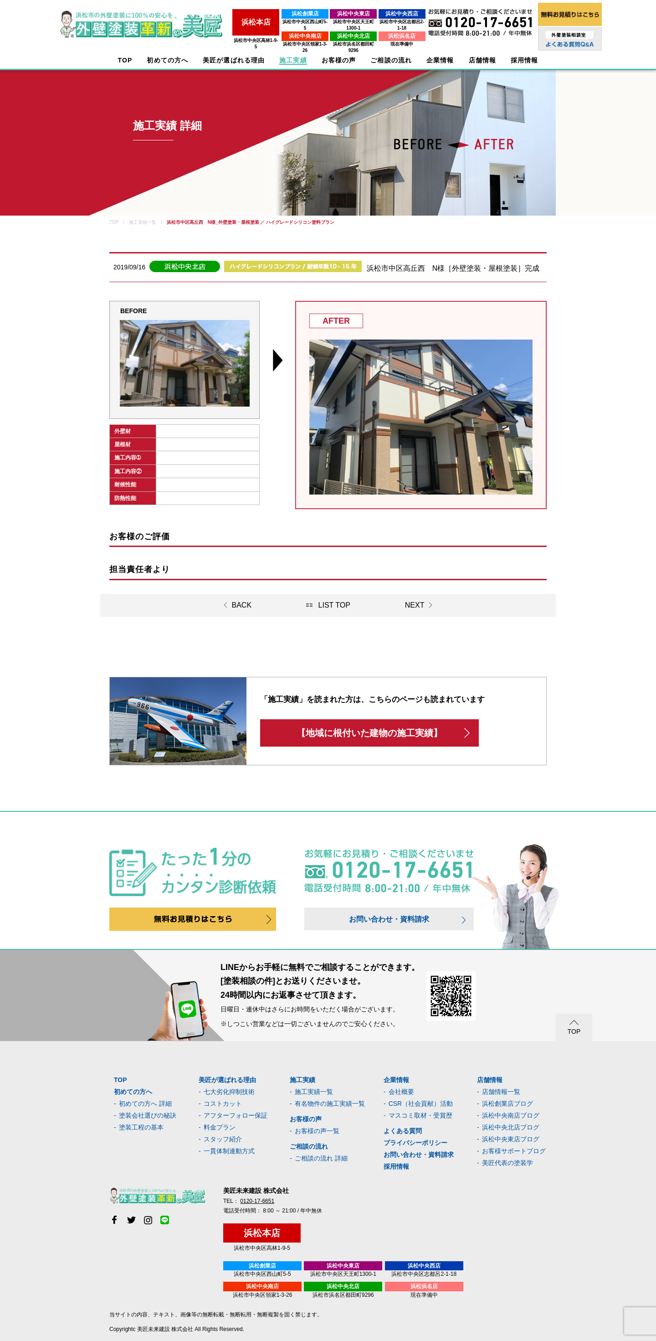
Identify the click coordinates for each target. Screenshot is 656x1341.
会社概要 (401, 1091)
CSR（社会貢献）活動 (421, 1103)
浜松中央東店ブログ (510, 1139)
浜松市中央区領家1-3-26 (273, 37)
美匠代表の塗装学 (507, 1162)
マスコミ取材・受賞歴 (420, 1115)
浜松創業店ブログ (507, 1103)
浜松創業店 (273, 13)
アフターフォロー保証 (235, 1115)
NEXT (415, 605)
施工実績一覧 (314, 1091)
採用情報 (396, 1166)
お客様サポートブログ (514, 1151)
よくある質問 (403, 1131)
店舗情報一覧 (501, 1091)
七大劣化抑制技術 (229, 1091)
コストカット (223, 1103)
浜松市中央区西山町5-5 (273, 21)
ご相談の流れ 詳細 (321, 1158)
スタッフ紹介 (223, 1139)
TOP (125, 60)
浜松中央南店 (272, 29)
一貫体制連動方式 (229, 1151)
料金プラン (220, 1127)
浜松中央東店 (333, 13)
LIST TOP (334, 605)
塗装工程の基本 (141, 1127)
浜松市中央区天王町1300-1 (332, 21)
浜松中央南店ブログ (510, 1115)
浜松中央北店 (333, 29)
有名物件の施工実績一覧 (330, 1103)
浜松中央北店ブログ (510, 1127)
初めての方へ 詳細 (145, 1103)
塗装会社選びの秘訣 (147, 1115)
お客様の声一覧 (317, 1131)
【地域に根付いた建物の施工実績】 (369, 733)
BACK (242, 605)
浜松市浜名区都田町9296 (333, 37)
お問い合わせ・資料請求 (389, 919)
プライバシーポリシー (415, 1142)
